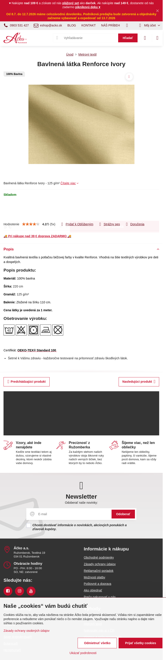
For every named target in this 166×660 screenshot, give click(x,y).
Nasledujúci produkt (138, 381)
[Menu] (157, 38)
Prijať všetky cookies (140, 643)
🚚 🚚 (37, 236)
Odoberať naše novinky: (81, 502)
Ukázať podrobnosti (83, 653)
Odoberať (123, 514)
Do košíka (114, 209)
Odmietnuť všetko (97, 643)
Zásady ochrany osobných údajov (27, 630)
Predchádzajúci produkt (26, 381)
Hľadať (128, 38)
